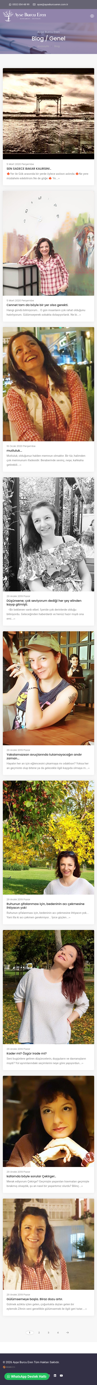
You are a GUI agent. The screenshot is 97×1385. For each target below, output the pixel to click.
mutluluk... (14, 451)
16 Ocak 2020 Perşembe (21, 446)
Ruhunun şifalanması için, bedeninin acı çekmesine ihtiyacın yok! (45, 906)
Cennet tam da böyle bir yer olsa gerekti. (37, 305)
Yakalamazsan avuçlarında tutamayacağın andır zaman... (44, 756)
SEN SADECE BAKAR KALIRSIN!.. (29, 169)
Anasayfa (43, 46)
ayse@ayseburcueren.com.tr (52, 4)
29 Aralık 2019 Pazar (18, 596)
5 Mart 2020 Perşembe (20, 164)
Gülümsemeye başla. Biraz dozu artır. (35, 1299)
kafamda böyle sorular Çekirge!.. (31, 1176)
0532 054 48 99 (20, 4)
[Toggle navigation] (92, 16)
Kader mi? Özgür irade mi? (27, 1053)
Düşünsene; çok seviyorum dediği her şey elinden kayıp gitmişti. (44, 602)
